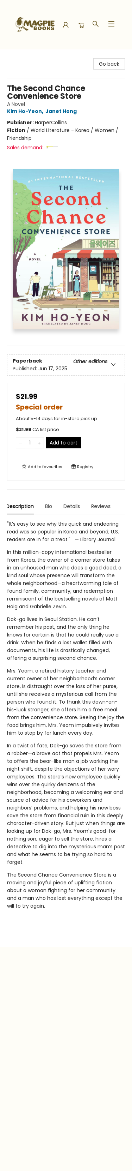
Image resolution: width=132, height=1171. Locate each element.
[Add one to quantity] (39, 443)
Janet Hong (62, 111)
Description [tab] (21, 506)
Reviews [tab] (102, 506)
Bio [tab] (49, 506)
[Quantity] (30, 442)
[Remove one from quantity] (20, 443)
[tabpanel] (66, 725)
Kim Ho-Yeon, (26, 111)
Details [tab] (72, 506)
